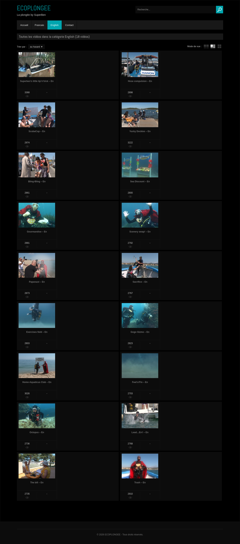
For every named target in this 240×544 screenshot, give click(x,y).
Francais (39, 25)
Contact (69, 25)
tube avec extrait (213, 46)
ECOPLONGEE (34, 8)
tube (206, 46)
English (55, 25)
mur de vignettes (219, 46)
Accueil (24, 25)
